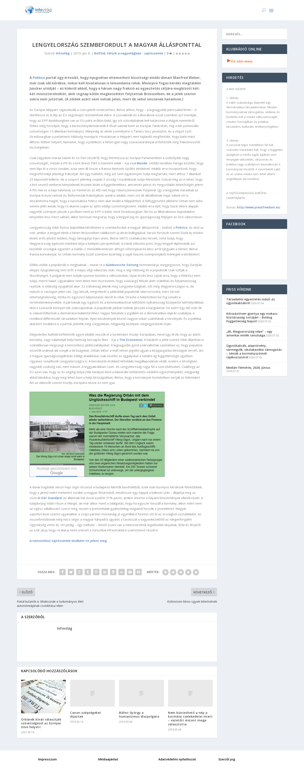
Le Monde (139, 163)
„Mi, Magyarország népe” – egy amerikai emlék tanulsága (249, 333)
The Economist (130, 339)
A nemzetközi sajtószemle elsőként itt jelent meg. (69, 541)
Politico (39, 77)
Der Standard (51, 498)
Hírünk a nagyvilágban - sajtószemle (135, 53)
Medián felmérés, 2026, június (248, 368)
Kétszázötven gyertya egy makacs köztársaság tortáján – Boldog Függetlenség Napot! (251, 317)
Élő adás (239, 61)
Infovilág (63, 53)
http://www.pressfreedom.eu (258, 207)
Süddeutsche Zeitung (122, 265)
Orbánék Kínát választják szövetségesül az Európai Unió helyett (41, 723)
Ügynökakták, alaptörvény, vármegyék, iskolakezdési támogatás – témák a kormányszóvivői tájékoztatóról (254, 351)
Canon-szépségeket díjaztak (85, 714)
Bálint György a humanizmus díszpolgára (139, 714)
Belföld (99, 53)
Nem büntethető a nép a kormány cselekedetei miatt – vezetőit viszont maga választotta (190, 718)
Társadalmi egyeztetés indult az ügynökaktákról (250, 301)
